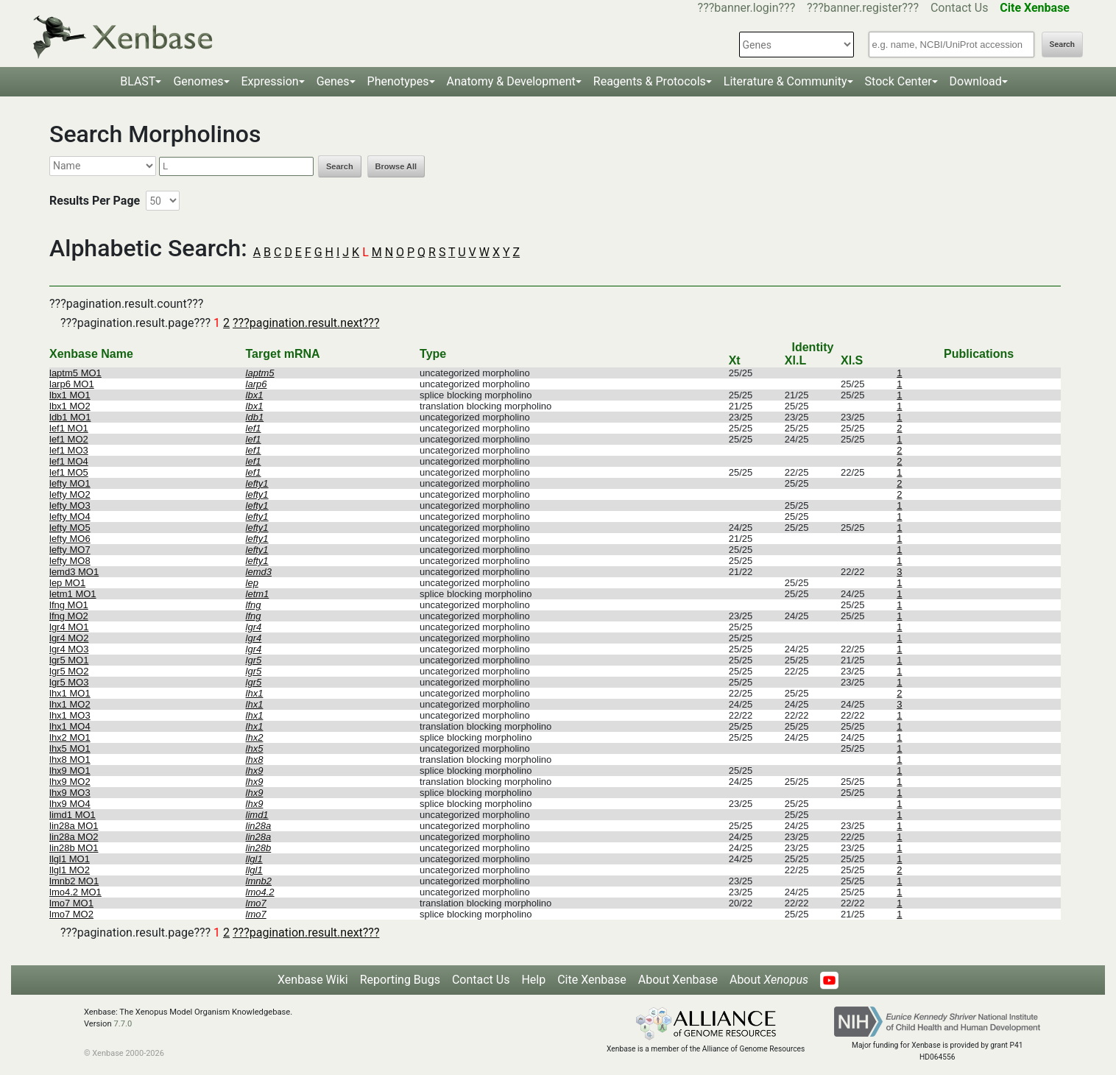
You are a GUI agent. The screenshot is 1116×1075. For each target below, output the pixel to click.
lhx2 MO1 (70, 737)
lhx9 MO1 (70, 770)
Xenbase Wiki (313, 980)
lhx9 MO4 (70, 803)
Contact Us (959, 8)
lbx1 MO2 (70, 406)
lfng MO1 (68, 604)
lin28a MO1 (73, 825)
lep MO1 (67, 582)
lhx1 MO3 (70, 715)
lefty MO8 (70, 560)
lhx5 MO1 (70, 748)
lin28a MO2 (73, 836)
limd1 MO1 (72, 814)
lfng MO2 (68, 615)
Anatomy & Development (511, 81)
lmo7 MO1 (71, 903)
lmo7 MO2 (71, 914)
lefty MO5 (70, 527)
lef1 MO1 (68, 428)
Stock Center (898, 81)
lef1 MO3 (68, 450)
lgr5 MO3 (68, 682)
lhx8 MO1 (70, 759)
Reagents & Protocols (649, 81)
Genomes (198, 81)
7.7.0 (122, 1024)
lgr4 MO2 (68, 638)
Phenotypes (398, 81)
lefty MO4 (70, 516)
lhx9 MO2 (70, 781)
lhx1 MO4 (70, 726)
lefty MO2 (70, 494)
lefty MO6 (70, 538)
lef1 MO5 (68, 472)
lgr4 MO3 (68, 649)
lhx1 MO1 (70, 693)
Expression (270, 81)
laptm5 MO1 (75, 372)
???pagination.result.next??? (306, 323)
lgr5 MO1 (68, 660)
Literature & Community (785, 81)
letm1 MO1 (72, 593)
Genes (333, 81)
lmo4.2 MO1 (75, 892)
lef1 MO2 (68, 439)
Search (1062, 44)
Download (976, 81)
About (769, 980)
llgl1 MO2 (69, 869)
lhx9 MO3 (70, 792)
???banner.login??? (747, 8)
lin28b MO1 (73, 847)
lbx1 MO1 (70, 395)
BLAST (137, 81)
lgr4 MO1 (68, 626)
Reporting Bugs (400, 980)
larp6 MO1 (71, 384)
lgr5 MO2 (68, 671)
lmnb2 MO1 (74, 881)
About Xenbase (678, 980)
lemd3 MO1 (74, 571)
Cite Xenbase (591, 980)
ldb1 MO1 (70, 417)
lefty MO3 (70, 505)
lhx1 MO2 (70, 704)
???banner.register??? (863, 8)
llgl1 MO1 (69, 858)
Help (533, 980)
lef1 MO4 (68, 461)
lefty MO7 (70, 549)
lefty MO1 (70, 483)
